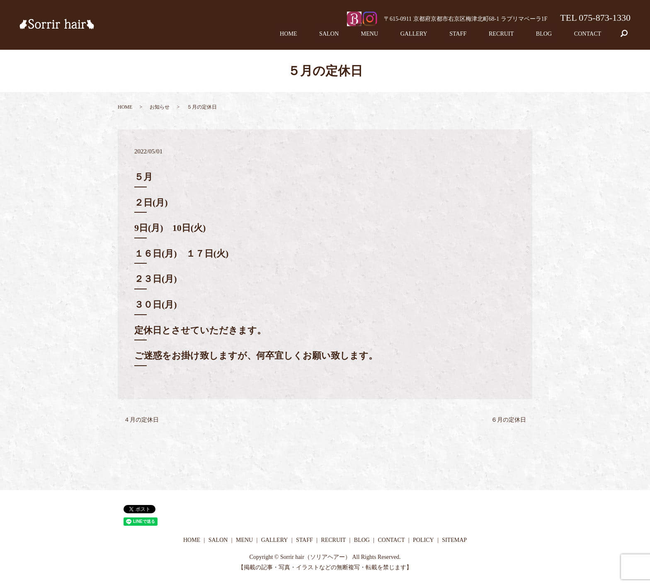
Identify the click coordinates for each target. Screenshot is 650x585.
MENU (406, 36)
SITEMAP (454, 540)
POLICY (423, 540)
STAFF (481, 36)
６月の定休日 (508, 420)
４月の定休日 (141, 420)
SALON (372, 36)
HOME (339, 36)
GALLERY (443, 36)
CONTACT (590, 36)
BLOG (553, 36)
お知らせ (160, 107)
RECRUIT (517, 36)
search (630, 36)
